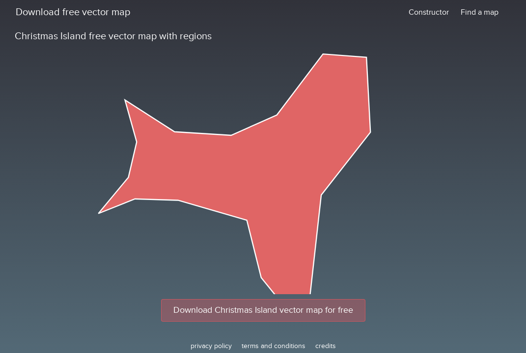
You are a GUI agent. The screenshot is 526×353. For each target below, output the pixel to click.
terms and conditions (273, 346)
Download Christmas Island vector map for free (263, 310)
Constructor (429, 12)
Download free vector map (73, 12)
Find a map (479, 12)
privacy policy (211, 346)
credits (325, 346)
